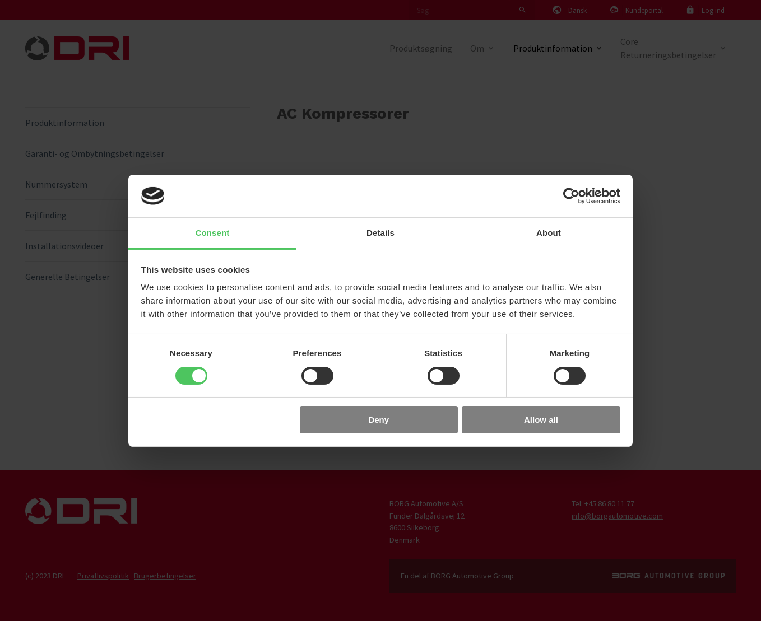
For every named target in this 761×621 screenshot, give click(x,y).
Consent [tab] (213, 232)
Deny (378, 419)
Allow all (541, 419)
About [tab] (548, 232)
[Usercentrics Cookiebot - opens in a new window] (571, 196)
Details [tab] (380, 232)
